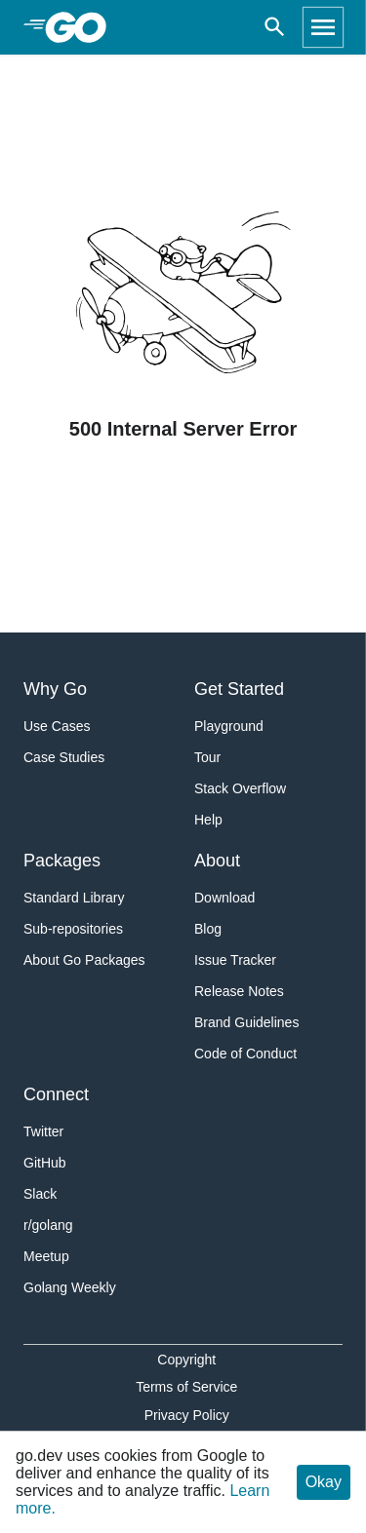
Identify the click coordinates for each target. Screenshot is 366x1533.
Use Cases (56, 726)
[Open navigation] (323, 27)
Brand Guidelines (246, 1022)
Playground (229, 726)
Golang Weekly (69, 1287)
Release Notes (239, 991)
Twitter (43, 1131)
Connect (56, 1094)
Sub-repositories (73, 929)
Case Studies (63, 757)
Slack (40, 1194)
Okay (323, 1482)
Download (224, 897)
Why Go (55, 689)
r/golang (48, 1225)
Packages (62, 860)
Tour (207, 757)
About (217, 860)
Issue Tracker (235, 960)
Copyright (186, 1359)
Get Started (239, 689)
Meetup (46, 1256)
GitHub (44, 1162)
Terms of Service (186, 1387)
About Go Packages (84, 960)
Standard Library (74, 897)
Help (208, 819)
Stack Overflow (240, 788)
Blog (208, 929)
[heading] (82, 27)
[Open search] (275, 27)
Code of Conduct (245, 1053)
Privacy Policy (186, 1415)
